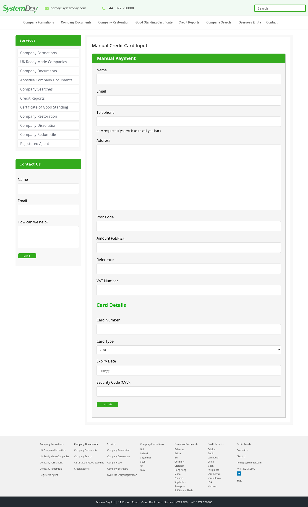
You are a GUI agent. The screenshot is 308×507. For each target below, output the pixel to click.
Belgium (212, 448)
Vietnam (212, 484)
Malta (177, 472)
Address (105, 140)
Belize (178, 452)
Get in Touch (244, 442)
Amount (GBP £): (111, 238)
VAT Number (107, 280)
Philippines (213, 468)
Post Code (105, 216)
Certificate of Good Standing (44, 107)
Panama (179, 476)
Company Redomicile (38, 134)
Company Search (83, 455)
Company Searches (36, 89)
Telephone (106, 112)
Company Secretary (117, 467)
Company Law (114, 461)
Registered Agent (34, 143)
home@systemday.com (249, 461)
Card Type (105, 340)
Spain (143, 460)
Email (102, 91)
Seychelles (145, 456)
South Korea (214, 476)
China (211, 460)
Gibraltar (179, 464)
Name (102, 69)
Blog (239, 479)
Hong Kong (180, 468)
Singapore (180, 484)
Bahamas (179, 448)
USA (142, 468)
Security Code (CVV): (114, 381)
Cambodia (213, 456)
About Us (242, 455)
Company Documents (38, 70)
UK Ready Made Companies (43, 61)
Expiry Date (106, 360)
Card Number (108, 319)
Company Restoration (38, 116)
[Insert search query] (280, 8)
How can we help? (34, 222)
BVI (142, 448)
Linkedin (239, 472)
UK (141, 464)
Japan (211, 464)
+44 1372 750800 (246, 467)
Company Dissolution (38, 125)
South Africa (214, 472)
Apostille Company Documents (46, 80)
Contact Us (242, 448)
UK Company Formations (53, 448)
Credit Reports (32, 98)
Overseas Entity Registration (122, 473)
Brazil (211, 452)
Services (111, 442)
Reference (105, 259)
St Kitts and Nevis (184, 489)
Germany (179, 460)
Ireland (144, 452)
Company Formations (38, 52)
